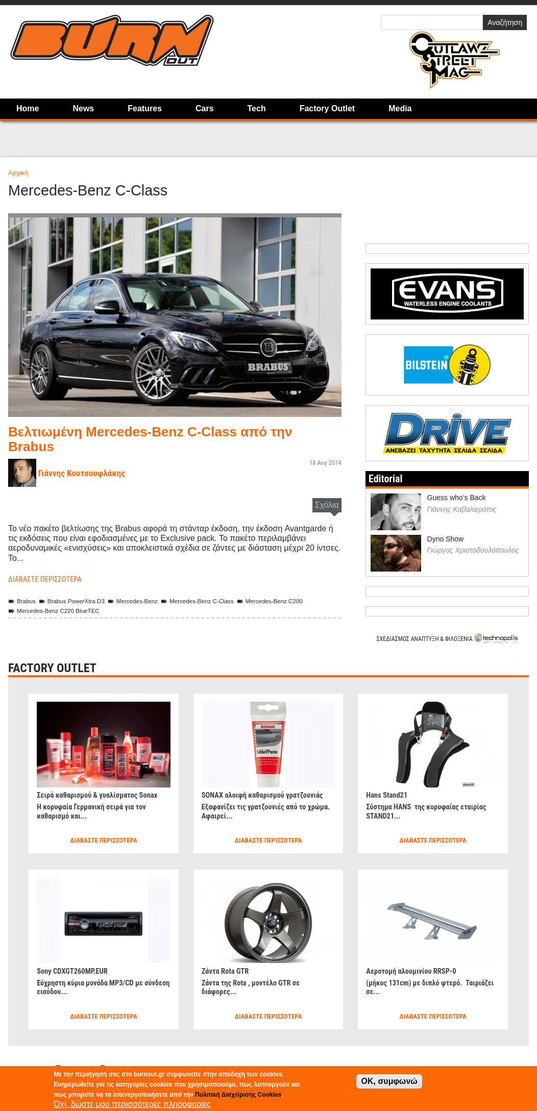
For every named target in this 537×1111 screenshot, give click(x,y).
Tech (257, 108)
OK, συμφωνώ (389, 1081)
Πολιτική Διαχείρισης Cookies (238, 1094)
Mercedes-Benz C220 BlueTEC (58, 610)
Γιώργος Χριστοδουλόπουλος (473, 550)
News (83, 108)
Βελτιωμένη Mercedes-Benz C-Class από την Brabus (165, 438)
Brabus (23, 601)
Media (399, 108)
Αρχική (18, 172)
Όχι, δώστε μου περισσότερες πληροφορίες (132, 1104)
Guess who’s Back (456, 497)
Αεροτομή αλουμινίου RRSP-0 (415, 970)
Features (145, 108)
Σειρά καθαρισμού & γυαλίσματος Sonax (103, 794)
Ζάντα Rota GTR (228, 970)
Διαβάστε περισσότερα (48, 579)
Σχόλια (327, 505)
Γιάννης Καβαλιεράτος (462, 509)
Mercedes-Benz (144, 601)
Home (27, 108)
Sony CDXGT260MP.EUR (76, 970)
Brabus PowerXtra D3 (77, 601)
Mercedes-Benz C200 (294, 601)
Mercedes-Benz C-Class (215, 601)
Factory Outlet (327, 108)
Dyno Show (445, 538)
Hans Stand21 (388, 794)
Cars (205, 108)
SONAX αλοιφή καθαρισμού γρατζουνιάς (247, 798)
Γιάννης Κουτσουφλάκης (86, 473)
